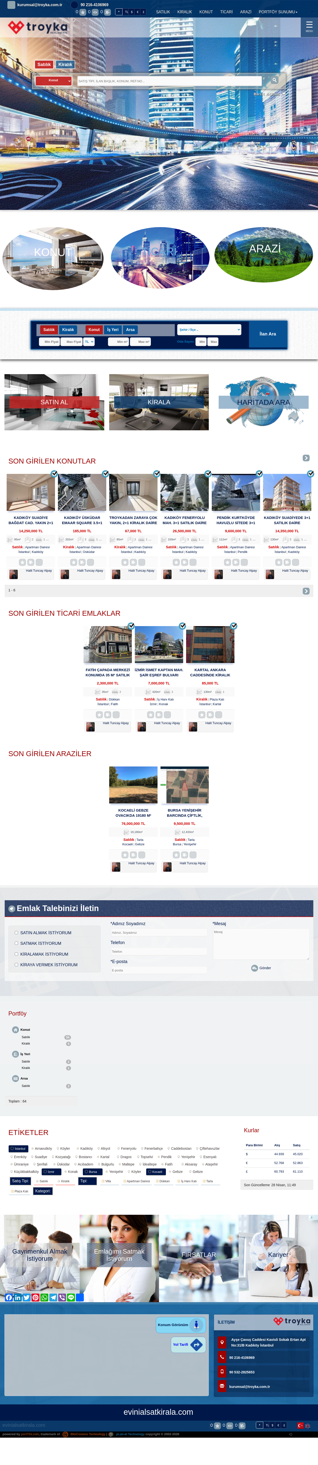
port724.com (30, 1438)
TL (126, 12)
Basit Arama (269, 95)
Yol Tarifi (188, 1348)
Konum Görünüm (181, 1329)
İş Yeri (112, 330)
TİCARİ (226, 12)
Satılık (44, 64)
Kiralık (66, 64)
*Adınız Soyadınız (127, 926)
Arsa (130, 330)
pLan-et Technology (130, 1438)
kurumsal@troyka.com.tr (40, 5)
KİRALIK (184, 12)
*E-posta (118, 964)
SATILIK (163, 12)
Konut (94, 330)
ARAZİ (245, 12)
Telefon (117, 945)
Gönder (261, 970)
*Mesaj (219, 926)
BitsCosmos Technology (86, 1438)
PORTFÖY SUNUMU (278, 12)
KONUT (206, 12)
